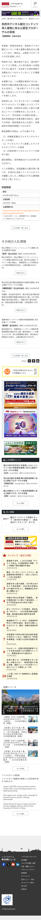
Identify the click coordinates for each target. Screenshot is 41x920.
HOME (4, 18)
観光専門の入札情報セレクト (17, 18)
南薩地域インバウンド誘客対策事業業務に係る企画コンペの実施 (20, 320)
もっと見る (20, 503)
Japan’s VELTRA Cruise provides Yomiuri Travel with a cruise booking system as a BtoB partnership (19, 788)
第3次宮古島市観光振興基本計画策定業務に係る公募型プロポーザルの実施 (20, 283)
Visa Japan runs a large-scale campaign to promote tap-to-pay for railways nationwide (20, 797)
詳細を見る (20, 273)
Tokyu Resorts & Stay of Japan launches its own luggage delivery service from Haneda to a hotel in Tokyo (19, 805)
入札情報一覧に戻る (20, 228)
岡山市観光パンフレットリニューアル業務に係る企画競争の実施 (20, 248)
